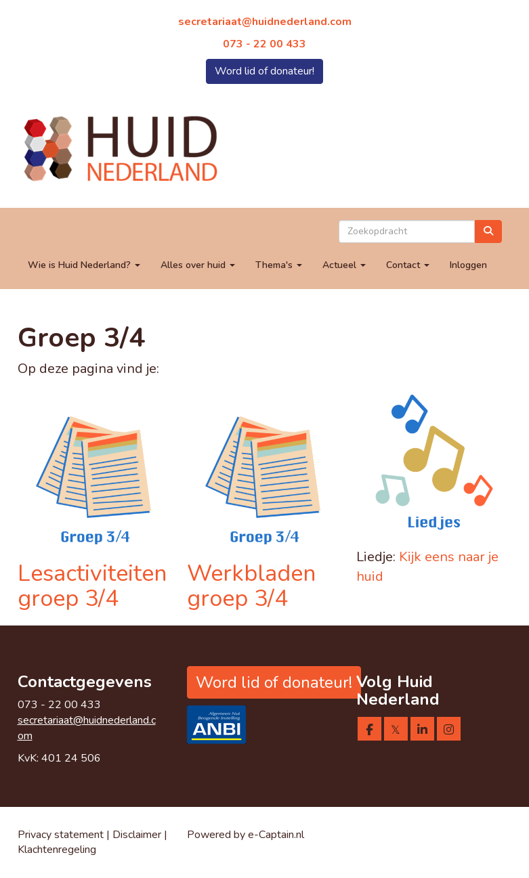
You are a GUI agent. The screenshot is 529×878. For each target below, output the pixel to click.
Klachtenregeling (57, 849)
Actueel (344, 265)
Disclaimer (138, 834)
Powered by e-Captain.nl (245, 834)
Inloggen (468, 265)
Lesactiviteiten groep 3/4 (92, 586)
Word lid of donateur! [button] (264, 71)
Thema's (278, 265)
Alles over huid (198, 265)
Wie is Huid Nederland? (84, 265)
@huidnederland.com (265, 21)
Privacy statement (61, 834)
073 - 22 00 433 (264, 44)
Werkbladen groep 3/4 (251, 586)
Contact (407, 265)
